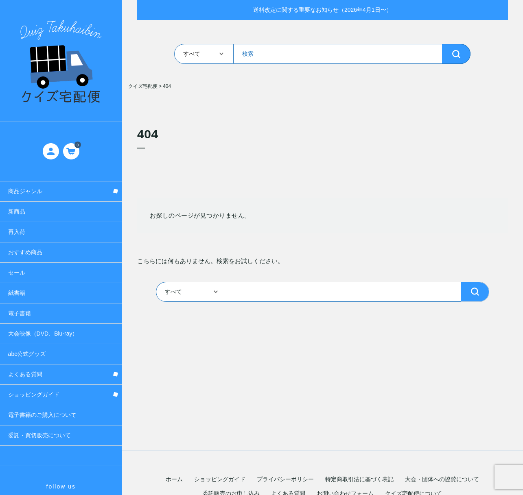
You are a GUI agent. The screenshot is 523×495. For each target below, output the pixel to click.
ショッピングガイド (219, 479)
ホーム (174, 479)
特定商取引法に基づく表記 (359, 479)
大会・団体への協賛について (442, 479)
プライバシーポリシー (285, 479)
